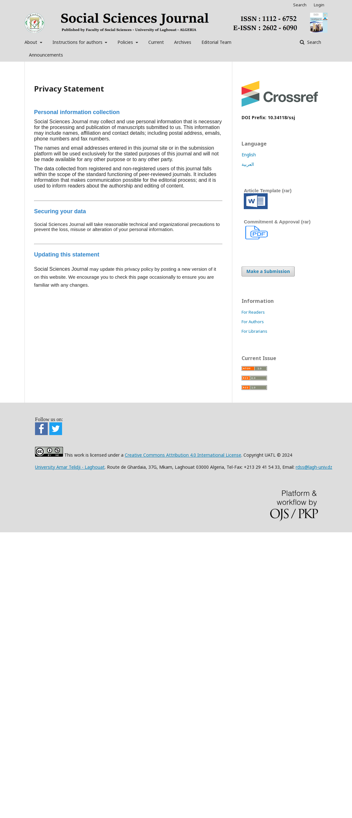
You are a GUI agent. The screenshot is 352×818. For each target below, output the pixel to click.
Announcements (46, 55)
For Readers (253, 312)
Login (319, 5)
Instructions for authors (78, 42)
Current (156, 42)
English (249, 155)
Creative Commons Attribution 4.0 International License (183, 455)
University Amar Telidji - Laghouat (70, 467)
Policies (125, 42)
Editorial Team (216, 42)
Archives (182, 42)
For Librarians (254, 331)
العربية (248, 164)
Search (313, 42)
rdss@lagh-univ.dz (314, 467)
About (32, 42)
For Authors (253, 321)
